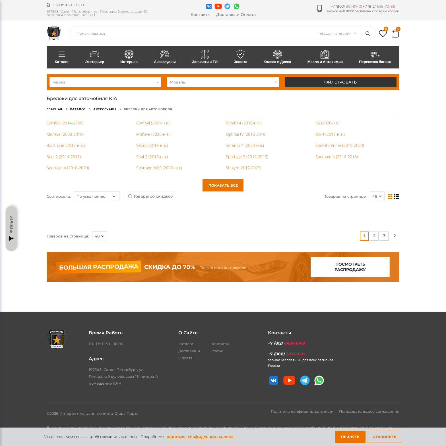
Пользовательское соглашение (369, 411)
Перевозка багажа (375, 57)
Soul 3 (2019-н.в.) (152, 156)
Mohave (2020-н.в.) (153, 134)
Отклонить (385, 437)
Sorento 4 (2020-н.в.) (245, 145)
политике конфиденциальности (200, 436)
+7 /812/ (379, 6)
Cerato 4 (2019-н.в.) (244, 123)
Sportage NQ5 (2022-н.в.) (159, 167)
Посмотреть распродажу (350, 267)
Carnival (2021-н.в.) (153, 123)
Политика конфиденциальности (303, 411)
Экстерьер (95, 57)
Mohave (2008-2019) (65, 134)
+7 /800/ (346, 6)
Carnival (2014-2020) (65, 123)
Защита (240, 57)
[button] (383, 34)
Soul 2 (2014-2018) (64, 156)
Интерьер (129, 57)
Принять (350, 437)
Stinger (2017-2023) (243, 167)
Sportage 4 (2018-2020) (68, 167)
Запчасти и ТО (204, 57)
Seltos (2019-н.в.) (152, 145)
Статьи (216, 351)
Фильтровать (340, 82)
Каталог (62, 57)
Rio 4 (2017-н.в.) (330, 134)
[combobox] (105, 82)
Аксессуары (164, 57)
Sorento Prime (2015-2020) (339, 145)
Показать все (223, 185)
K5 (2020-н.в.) (327, 123)
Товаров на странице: (345, 196)
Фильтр (11, 228)
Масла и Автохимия (325, 57)
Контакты (200, 14)
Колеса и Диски (277, 57)
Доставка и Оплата (236, 14)
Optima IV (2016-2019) (246, 134)
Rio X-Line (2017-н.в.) (66, 145)
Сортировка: (59, 196)
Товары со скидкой (151, 196)
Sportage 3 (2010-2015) (247, 156)
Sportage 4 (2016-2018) (336, 156)
